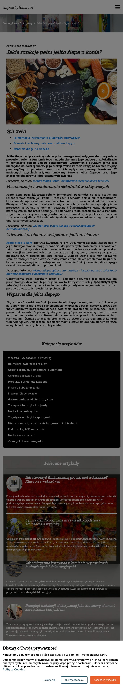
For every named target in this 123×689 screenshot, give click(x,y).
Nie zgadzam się (74, 680)
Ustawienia (49, 680)
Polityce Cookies (14, 669)
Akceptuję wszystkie (105, 680)
